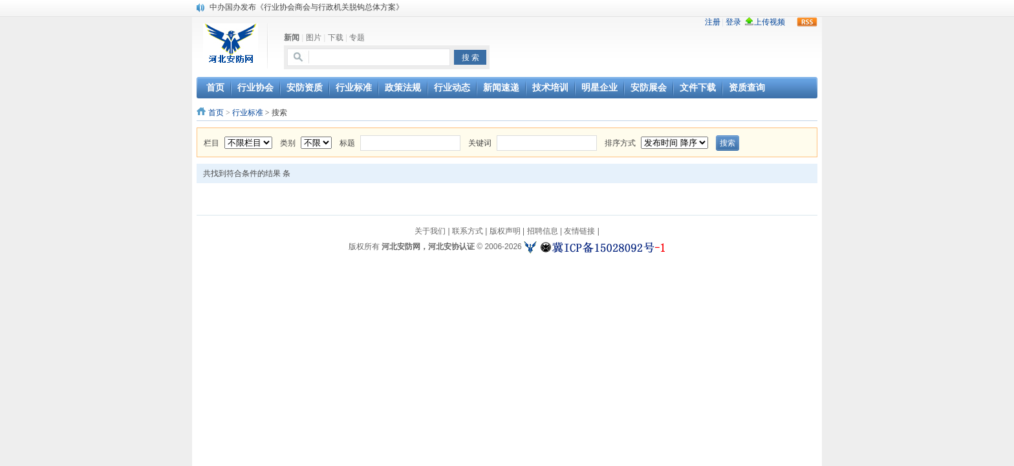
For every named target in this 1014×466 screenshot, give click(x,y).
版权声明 (505, 231)
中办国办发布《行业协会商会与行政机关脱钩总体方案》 (307, 7)
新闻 (291, 37)
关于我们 (430, 231)
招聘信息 (542, 231)
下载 (335, 37)
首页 (216, 112)
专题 (357, 37)
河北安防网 (401, 246)
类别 (288, 143)
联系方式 (467, 231)
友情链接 (579, 231)
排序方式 (620, 143)
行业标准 (247, 112)
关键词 (479, 143)
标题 (347, 143)
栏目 (211, 143)
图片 (313, 37)
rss (807, 22)
